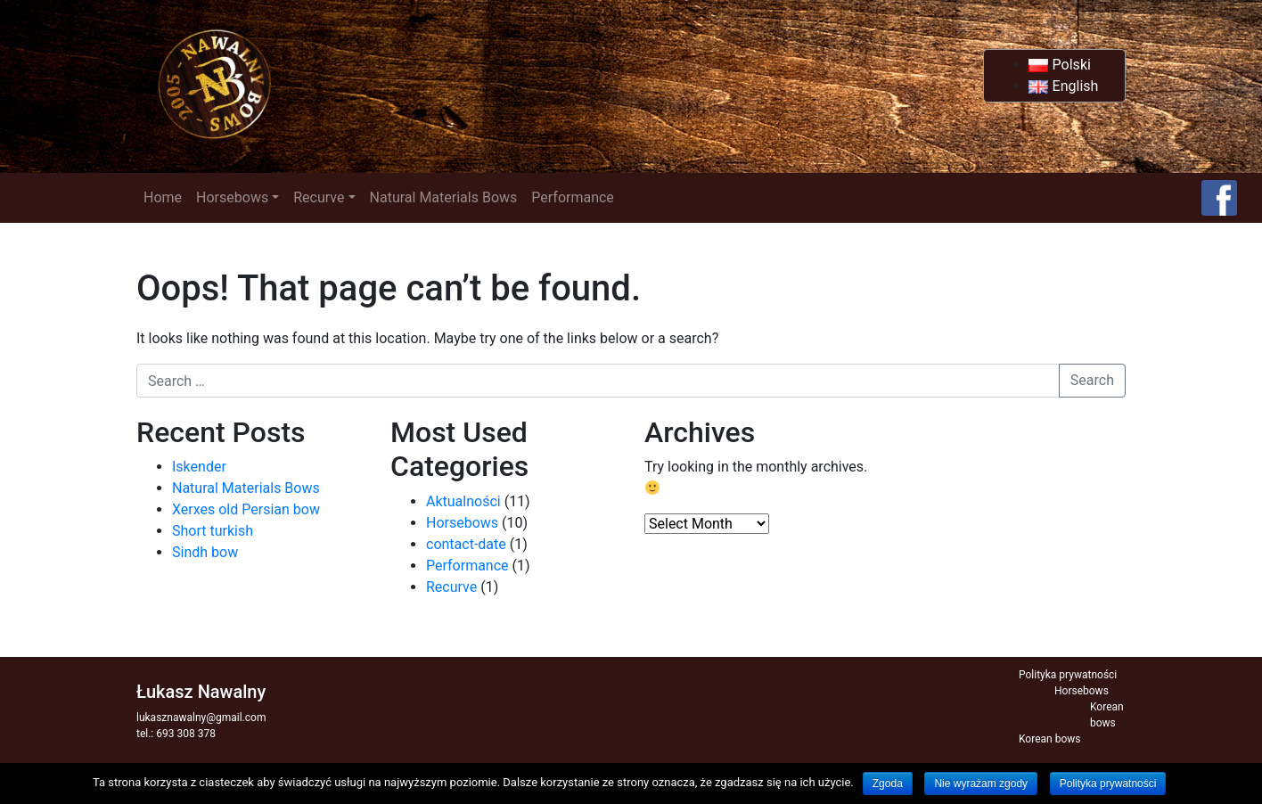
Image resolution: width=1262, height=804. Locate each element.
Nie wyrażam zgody (981, 783)
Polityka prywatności (1068, 675)
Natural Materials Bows (444, 197)
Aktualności (463, 501)
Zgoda (888, 783)
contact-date (466, 544)
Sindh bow (205, 552)
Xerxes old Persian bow (246, 509)
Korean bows (1049, 739)
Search (1092, 380)
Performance (572, 197)
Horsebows (232, 197)
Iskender (199, 466)
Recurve (318, 197)
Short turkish (212, 530)
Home (162, 197)
